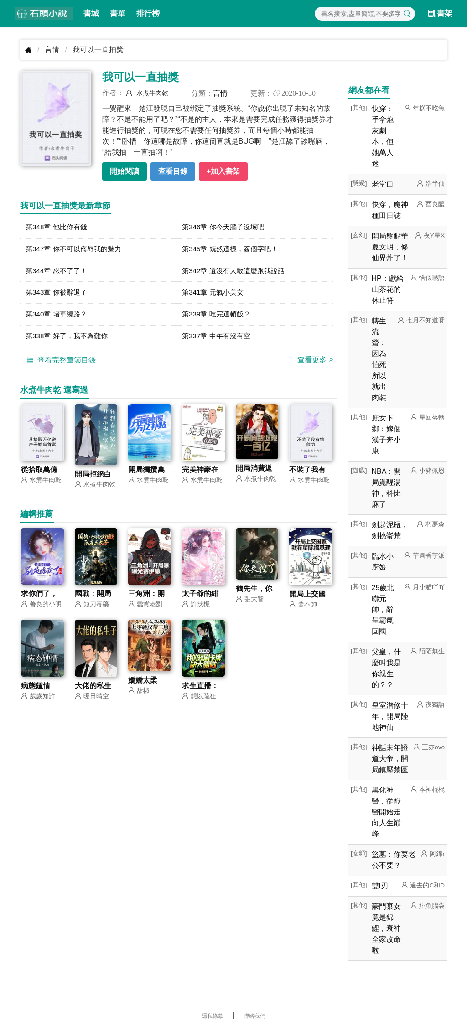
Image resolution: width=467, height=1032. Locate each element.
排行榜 (148, 13)
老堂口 (383, 184)
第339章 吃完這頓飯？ (218, 317)
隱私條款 (212, 1016)
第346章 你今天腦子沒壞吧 (225, 227)
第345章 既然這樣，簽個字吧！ (233, 250)
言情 (52, 49)
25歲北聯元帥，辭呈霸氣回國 (383, 609)
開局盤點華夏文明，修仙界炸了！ (390, 247)
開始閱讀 (124, 171)
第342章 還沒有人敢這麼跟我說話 (236, 272)
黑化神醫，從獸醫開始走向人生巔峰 (386, 812)
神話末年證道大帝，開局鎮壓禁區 (390, 758)
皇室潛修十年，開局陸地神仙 (390, 716)
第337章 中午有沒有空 (218, 339)
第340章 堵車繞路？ (58, 317)
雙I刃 (380, 886)
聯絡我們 (254, 1016)
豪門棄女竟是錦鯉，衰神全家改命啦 (386, 928)
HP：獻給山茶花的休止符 (388, 289)
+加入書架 (223, 171)
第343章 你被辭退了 (58, 294)
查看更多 (315, 363)
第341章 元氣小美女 (214, 294)
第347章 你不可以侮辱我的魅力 (76, 250)
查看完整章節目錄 (60, 363)
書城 (91, 13)
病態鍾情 (35, 689)
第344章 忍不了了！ (58, 272)
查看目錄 (172, 171)
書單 (117, 13)
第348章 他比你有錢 (58, 227)
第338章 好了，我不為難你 (69, 339)
